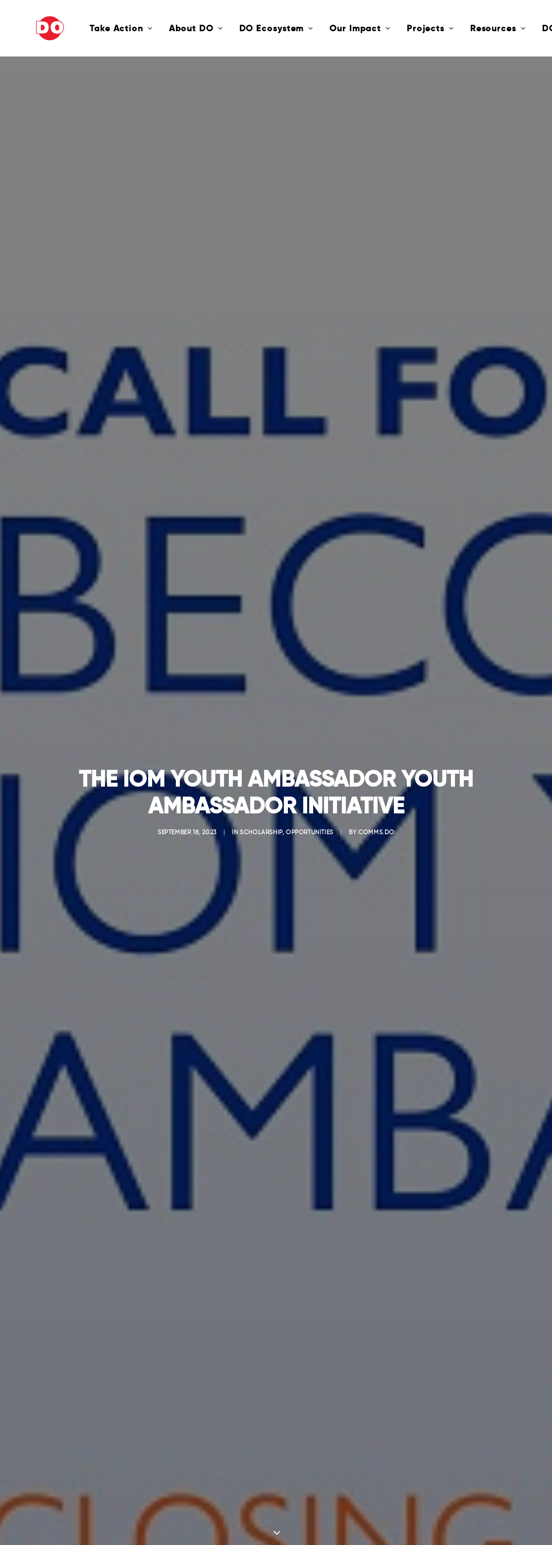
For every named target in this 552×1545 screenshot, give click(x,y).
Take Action (85, 28)
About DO (160, 28)
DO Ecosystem (241, 28)
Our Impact (324, 28)
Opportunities (309, 827)
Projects (394, 28)
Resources (462, 28)
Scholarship (261, 827)
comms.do (376, 827)
